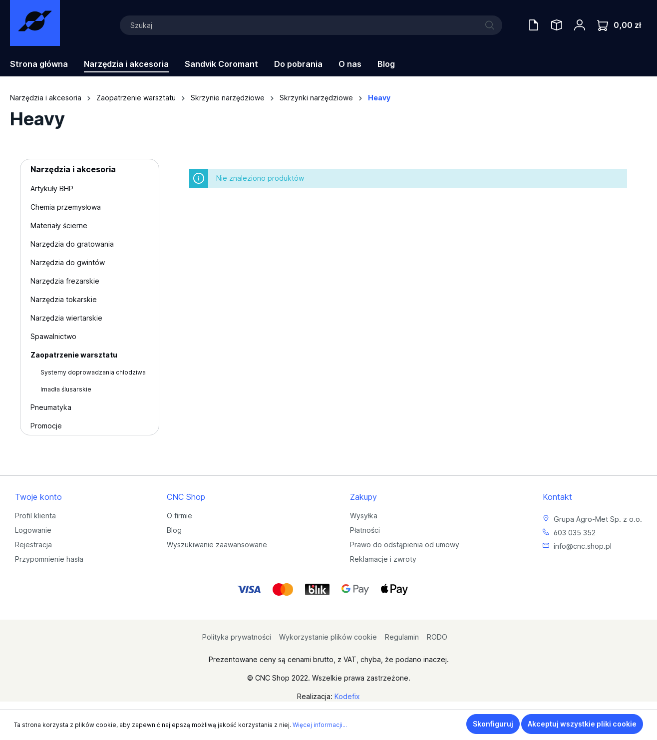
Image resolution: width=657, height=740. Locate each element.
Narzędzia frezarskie (64, 281)
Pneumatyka (50, 407)
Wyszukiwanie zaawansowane (217, 544)
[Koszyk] (619, 25)
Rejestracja (33, 544)
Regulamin (402, 637)
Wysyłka (363, 515)
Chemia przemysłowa (65, 207)
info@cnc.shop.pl (583, 546)
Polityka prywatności (236, 637)
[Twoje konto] (579, 24)
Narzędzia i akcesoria (73, 169)
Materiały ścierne (58, 225)
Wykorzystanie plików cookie (328, 637)
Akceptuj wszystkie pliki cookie (582, 724)
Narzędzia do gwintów (67, 262)
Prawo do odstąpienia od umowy (404, 544)
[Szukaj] (311, 25)
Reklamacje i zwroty (383, 559)
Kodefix (347, 696)
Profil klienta (35, 515)
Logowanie (33, 530)
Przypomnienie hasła (49, 559)
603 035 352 (575, 532)
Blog (174, 530)
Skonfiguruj (493, 724)
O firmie (179, 515)
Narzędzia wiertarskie (66, 318)
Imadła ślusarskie (65, 389)
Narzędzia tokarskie (63, 299)
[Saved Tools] (556, 24)
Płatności (365, 530)
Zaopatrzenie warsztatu (73, 355)
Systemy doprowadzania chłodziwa (93, 372)
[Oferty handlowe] (533, 24)
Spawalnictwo (53, 336)
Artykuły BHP (51, 188)
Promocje (46, 425)
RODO (437, 637)
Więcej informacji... (320, 725)
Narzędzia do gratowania (72, 244)
